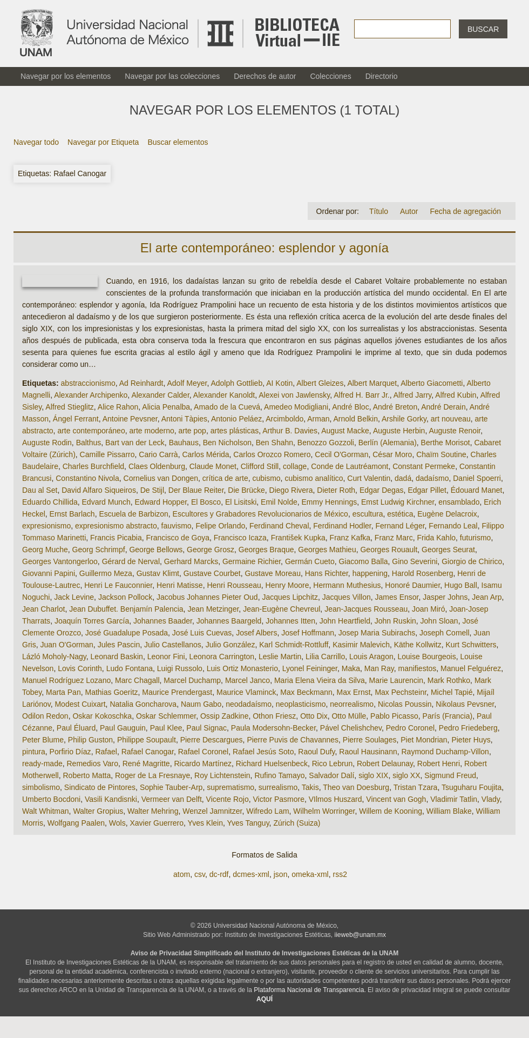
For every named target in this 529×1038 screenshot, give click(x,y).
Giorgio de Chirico (472, 561)
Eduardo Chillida (50, 502)
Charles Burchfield (93, 466)
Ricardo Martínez (203, 763)
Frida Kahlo (436, 537)
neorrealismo (352, 704)
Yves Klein (205, 823)
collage (295, 466)
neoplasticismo (301, 704)
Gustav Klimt (158, 573)
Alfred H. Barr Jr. (361, 395)
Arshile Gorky (404, 418)
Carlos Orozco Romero (271, 454)
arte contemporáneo (91, 430)
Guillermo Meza (105, 573)
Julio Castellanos (172, 644)
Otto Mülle (348, 716)
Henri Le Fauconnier (118, 585)
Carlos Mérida (205, 454)
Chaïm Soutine (441, 454)
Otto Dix (314, 716)
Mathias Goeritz (111, 692)
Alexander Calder (160, 395)
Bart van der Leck (135, 442)
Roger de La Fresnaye (152, 775)
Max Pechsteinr (400, 692)
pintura (33, 751)
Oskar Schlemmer (166, 716)
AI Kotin (279, 383)
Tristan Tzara (416, 787)
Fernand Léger (399, 525)
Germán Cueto (310, 561)
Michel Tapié (452, 692)
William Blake (449, 811)
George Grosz (210, 549)
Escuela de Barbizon (133, 514)
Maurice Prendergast (177, 692)
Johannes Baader (162, 621)
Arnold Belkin (356, 418)
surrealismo (278, 787)
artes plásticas (235, 430)
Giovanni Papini (48, 573)
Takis (310, 787)
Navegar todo (36, 142)
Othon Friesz (274, 716)
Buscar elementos (177, 142)
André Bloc (350, 407)
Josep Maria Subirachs (376, 632)
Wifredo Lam (267, 811)
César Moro (392, 454)
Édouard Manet (477, 490)
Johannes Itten (290, 621)
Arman (318, 418)
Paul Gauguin (123, 728)
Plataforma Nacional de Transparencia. (309, 990)
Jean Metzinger (213, 609)
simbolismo (41, 787)
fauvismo (176, 525)
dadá (403, 478)
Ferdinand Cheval (279, 525)
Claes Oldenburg (156, 466)
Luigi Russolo (179, 668)
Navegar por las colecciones (172, 76)
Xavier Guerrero (157, 823)
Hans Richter (326, 573)
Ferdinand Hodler (342, 525)
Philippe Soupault (146, 739)
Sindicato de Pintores (99, 787)
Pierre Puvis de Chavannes (292, 739)
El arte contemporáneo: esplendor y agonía (264, 247)
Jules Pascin (119, 644)
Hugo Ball (460, 585)
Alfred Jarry (413, 395)
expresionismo (46, 525)
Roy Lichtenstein (222, 775)
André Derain (443, 407)
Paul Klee (166, 728)
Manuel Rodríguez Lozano (66, 680)
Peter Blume (43, 739)
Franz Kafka (350, 537)
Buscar (483, 29)
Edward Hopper (161, 502)
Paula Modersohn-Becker (273, 728)
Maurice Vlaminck (246, 692)
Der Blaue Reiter (196, 490)
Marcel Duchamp (192, 680)
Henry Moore (287, 585)
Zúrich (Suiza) (296, 823)
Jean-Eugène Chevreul (281, 609)
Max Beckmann (306, 692)
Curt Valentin (368, 478)
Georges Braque (266, 549)
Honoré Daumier (412, 585)
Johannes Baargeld (229, 621)
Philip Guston (90, 739)
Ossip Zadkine (224, 716)
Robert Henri (438, 763)
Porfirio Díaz (70, 751)
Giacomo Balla (363, 561)
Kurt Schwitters (470, 644)
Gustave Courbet (212, 573)
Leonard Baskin (117, 656)
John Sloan (439, 621)
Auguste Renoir (454, 430)
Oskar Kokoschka (102, 716)
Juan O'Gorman (66, 644)
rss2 (340, 874)
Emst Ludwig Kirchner (397, 502)
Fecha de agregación (465, 211)
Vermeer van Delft (171, 799)
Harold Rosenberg (422, 573)
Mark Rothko (449, 680)
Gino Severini (414, 561)
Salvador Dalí (331, 775)
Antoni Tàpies (184, 418)
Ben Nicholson (227, 442)
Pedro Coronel (410, 728)
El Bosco (206, 502)
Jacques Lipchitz (290, 597)
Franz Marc (394, 537)
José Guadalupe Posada (126, 632)
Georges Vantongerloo (60, 561)
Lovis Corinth (80, 668)
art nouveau (451, 418)
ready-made (42, 763)
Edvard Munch (106, 502)
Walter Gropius (98, 811)
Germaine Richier (251, 561)
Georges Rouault (388, 549)
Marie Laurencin (396, 680)
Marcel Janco (247, 680)
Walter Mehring (152, 811)
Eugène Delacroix (447, 514)
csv (199, 874)
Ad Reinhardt (141, 383)
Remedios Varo (92, 763)
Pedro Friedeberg (468, 728)
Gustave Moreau (273, 573)
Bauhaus (184, 442)
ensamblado (458, 502)
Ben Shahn (274, 442)
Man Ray (379, 668)
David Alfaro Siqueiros (99, 490)
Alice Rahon (118, 407)
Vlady (490, 799)
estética (400, 514)
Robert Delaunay (385, 763)
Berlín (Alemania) (387, 442)
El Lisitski (240, 502)
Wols (117, 823)
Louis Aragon (371, 656)
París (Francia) (448, 716)
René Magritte (146, 763)
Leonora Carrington (221, 656)
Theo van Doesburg (356, 787)
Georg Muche (45, 549)
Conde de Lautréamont (349, 466)
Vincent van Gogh (396, 799)
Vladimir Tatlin (453, 799)
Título (378, 211)
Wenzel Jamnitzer (212, 811)
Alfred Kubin (455, 395)
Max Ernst (354, 692)
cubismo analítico (313, 478)
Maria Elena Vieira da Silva (319, 680)
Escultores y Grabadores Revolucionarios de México (260, 514)
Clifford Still (260, 466)
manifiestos (417, 668)
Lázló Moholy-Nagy (54, 656)
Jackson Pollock (125, 597)
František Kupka (298, 537)
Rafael (106, 751)
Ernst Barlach (72, 514)
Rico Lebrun (332, 763)
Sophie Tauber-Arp (171, 787)
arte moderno (151, 430)
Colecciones (330, 76)
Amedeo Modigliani (296, 407)
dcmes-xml (251, 874)
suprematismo (230, 787)
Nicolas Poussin (405, 704)
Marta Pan (63, 692)
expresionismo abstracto (116, 525)
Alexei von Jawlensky (294, 395)
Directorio (381, 76)
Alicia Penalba (166, 407)
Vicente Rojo (227, 799)
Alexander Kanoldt (224, 395)
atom (181, 874)
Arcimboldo (284, 418)
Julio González (230, 644)
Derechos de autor (265, 76)
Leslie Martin (280, 656)
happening (370, 573)
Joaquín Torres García (92, 621)
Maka (351, 668)
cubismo (266, 478)
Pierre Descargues (211, 739)
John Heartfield (345, 621)
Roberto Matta (87, 775)
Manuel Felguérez (470, 668)
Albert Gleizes (319, 383)
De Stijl (152, 490)
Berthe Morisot (445, 442)
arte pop (192, 430)
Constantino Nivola (87, 478)
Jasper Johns (445, 597)
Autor (409, 211)
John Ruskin (395, 621)
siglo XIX (373, 775)
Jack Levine (74, 597)
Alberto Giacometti (432, 383)
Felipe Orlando (220, 525)
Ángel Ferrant (76, 418)
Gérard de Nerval (131, 561)
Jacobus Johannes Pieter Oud (207, 597)
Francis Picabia (116, 537)
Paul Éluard (76, 728)
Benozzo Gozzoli (325, 442)
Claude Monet (212, 466)
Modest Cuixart (80, 704)
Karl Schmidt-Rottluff (293, 644)
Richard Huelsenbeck (272, 763)
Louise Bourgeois (427, 656)
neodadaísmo (249, 704)
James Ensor (397, 597)
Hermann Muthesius (347, 585)
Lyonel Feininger (309, 668)
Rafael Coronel (203, 751)
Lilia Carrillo (325, 656)
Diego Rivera (291, 490)
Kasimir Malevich (361, 644)
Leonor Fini (166, 656)
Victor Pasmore (278, 799)
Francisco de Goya (178, 537)
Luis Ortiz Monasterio (242, 668)
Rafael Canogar (147, 751)
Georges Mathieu (327, 549)
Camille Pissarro (107, 454)
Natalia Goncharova (143, 704)
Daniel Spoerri (477, 478)
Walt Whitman (45, 811)
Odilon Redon (45, 716)
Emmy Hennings (329, 502)
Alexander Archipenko (90, 395)
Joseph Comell (444, 632)
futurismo (475, 537)
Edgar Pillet (427, 490)
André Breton (395, 407)
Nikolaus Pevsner (465, 704)
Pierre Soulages (370, 739)
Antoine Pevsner (130, 418)
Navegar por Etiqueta (103, 142)
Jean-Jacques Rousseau (366, 609)
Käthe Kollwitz (418, 644)
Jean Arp (486, 597)
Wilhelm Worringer (324, 811)
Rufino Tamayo (279, 775)
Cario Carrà (158, 454)
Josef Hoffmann (307, 632)
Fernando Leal (453, 525)
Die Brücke (246, 490)
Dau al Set (39, 490)
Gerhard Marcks (191, 561)
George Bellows (155, 549)
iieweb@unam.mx (360, 935)
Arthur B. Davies (289, 430)
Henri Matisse (180, 585)
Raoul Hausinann (368, 751)
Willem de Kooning (390, 811)
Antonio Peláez (236, 418)
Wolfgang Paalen (76, 823)
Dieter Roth (336, 490)
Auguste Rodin (47, 442)
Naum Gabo (201, 704)
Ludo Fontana (129, 668)
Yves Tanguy (248, 823)
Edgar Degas (382, 490)
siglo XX (406, 775)
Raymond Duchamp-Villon (445, 751)
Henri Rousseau (234, 585)
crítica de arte (225, 478)
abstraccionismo (88, 383)
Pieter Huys (470, 739)
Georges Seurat (448, 549)
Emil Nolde (279, 502)
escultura (367, 514)
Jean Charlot (43, 609)
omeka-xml (309, 874)
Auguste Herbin (399, 430)
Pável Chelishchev (351, 728)
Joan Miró (428, 609)
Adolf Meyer (187, 383)
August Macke (345, 430)
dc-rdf (219, 874)
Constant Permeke (423, 466)
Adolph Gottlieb (236, 383)
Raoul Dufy (316, 751)
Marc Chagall (137, 680)
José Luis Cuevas (202, 632)
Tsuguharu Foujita (471, 787)
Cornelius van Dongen (161, 478)
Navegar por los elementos (66, 76)
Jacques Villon (346, 597)
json (281, 874)
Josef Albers (256, 632)
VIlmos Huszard (335, 799)
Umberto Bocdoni (51, 799)
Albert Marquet (372, 383)
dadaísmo (432, 478)
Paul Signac (206, 728)
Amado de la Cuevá (227, 407)
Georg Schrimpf (98, 549)
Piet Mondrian (424, 739)
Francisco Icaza (240, 537)
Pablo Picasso (394, 716)
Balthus (88, 442)
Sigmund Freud (450, 775)
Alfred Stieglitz (69, 407)
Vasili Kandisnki (111, 799)
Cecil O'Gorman (341, 454)
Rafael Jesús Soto (263, 751)
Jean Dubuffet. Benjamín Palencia (126, 609)
